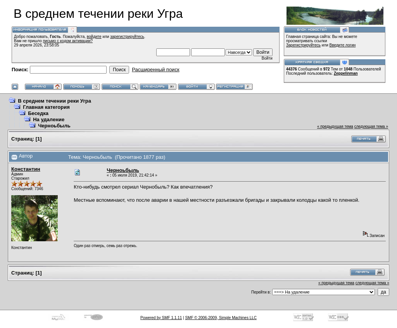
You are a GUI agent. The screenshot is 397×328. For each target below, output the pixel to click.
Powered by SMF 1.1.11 (161, 318)
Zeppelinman (346, 73)
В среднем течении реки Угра (54, 101)
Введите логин (343, 45)
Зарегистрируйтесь (303, 45)
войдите (94, 36)
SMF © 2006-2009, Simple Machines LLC (221, 318)
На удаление (48, 119)
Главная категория (46, 107)
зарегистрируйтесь (127, 36)
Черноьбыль (54, 126)
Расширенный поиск (155, 69)
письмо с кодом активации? (68, 41)
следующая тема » (371, 126)
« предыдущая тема (335, 126)
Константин (25, 169)
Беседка (38, 113)
